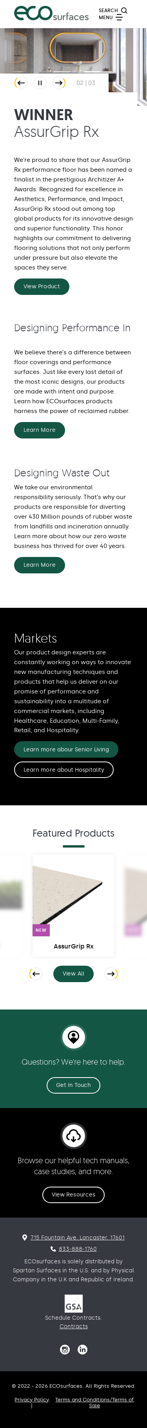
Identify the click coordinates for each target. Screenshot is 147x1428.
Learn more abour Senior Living (66, 749)
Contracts (74, 1326)
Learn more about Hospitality (64, 770)
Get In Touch (73, 1085)
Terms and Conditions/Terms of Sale (94, 1402)
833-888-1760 (78, 1249)
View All (78, 975)
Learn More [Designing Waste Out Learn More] (40, 565)
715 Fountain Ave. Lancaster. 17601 (78, 1237)
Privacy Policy (32, 1400)
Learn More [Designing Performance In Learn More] (40, 430)
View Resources (73, 1194)
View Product (42, 286)
